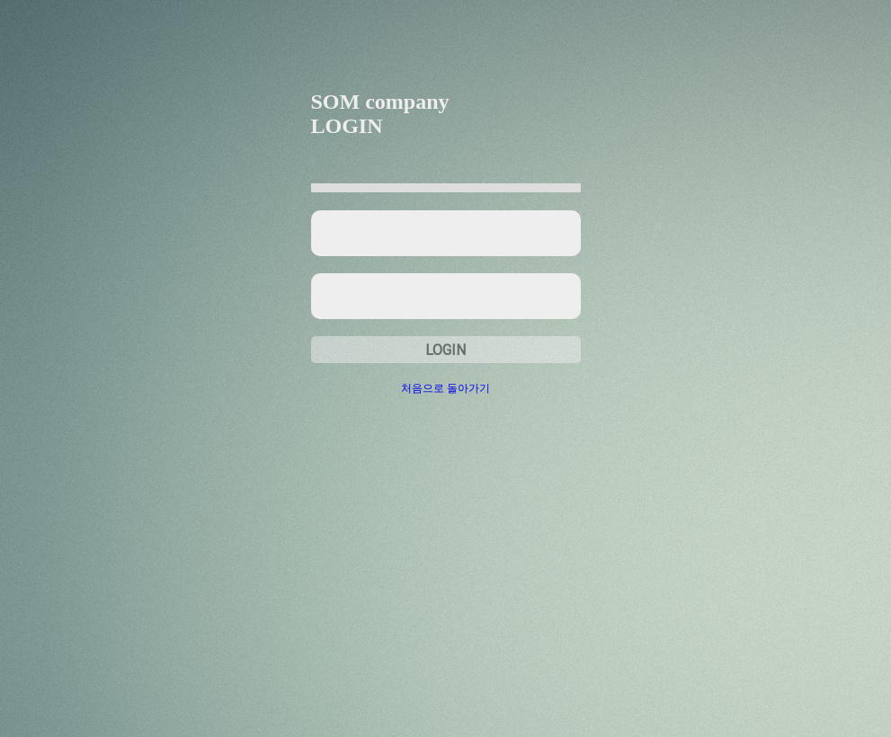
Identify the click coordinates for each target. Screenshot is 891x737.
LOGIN (445, 350)
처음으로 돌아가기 (445, 388)
